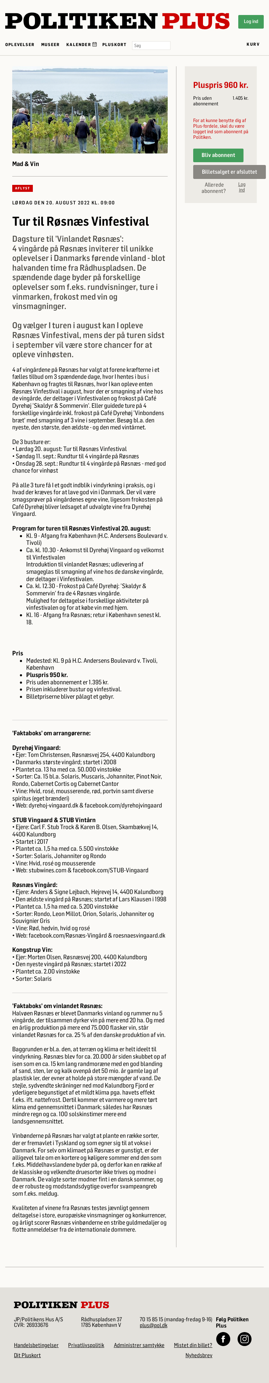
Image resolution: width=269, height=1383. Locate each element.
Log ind (251, 21)
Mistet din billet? (193, 1345)
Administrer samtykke (139, 1345)
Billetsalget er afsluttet (229, 171)
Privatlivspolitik (86, 1345)
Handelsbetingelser (36, 1345)
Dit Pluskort (27, 1355)
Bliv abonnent (218, 155)
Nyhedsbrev (199, 1355)
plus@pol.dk (153, 1325)
